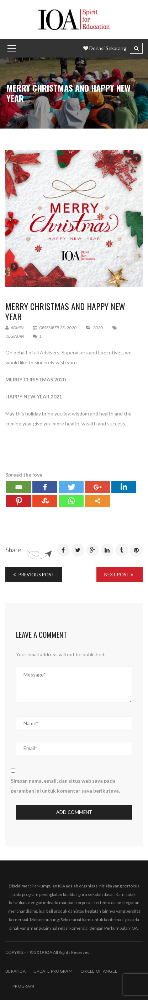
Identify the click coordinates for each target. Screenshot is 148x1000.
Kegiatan (14, 336)
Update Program (53, 971)
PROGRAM (23, 986)
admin (14, 327)
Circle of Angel (98, 971)
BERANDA (15, 971)
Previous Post (33, 574)
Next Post (118, 574)
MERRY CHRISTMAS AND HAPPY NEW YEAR (65, 311)
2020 (98, 327)
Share (13, 550)
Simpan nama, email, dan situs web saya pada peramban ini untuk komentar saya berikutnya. (65, 786)
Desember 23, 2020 (55, 327)
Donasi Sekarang (104, 48)
